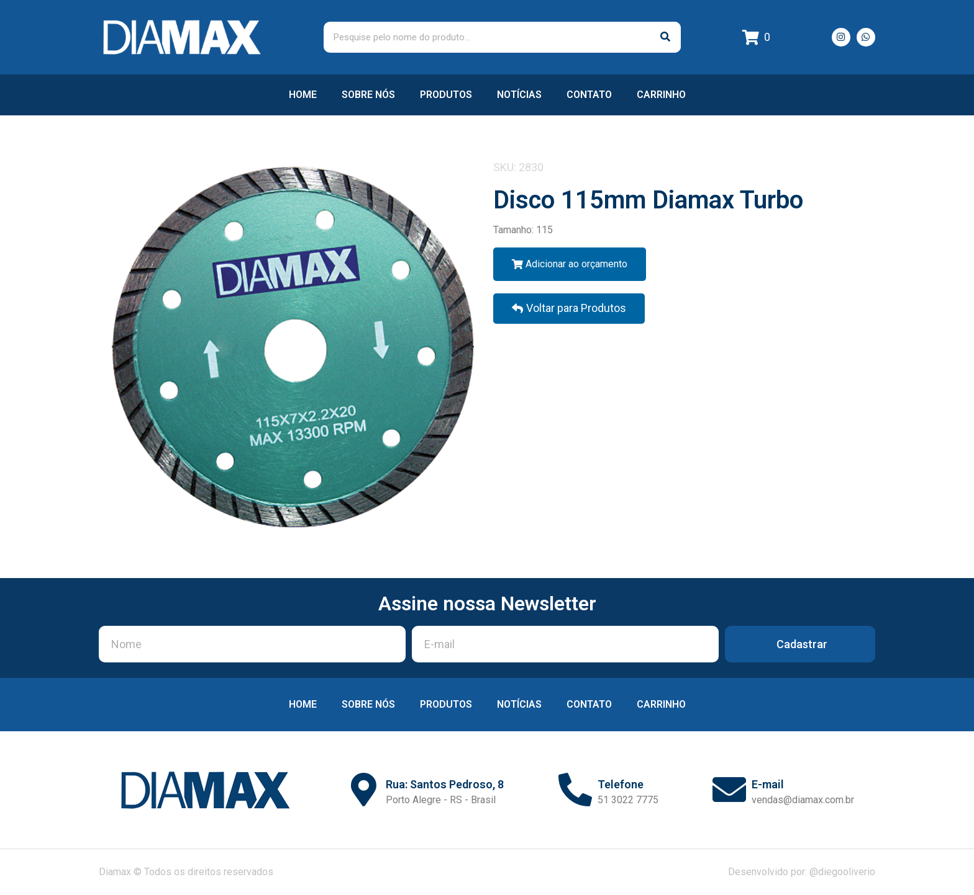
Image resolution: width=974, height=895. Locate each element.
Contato (589, 94)
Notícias (519, 94)
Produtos (446, 94)
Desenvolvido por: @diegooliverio (801, 872)
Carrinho (661, 94)
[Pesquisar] (665, 37)
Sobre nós (368, 94)
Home (303, 94)
